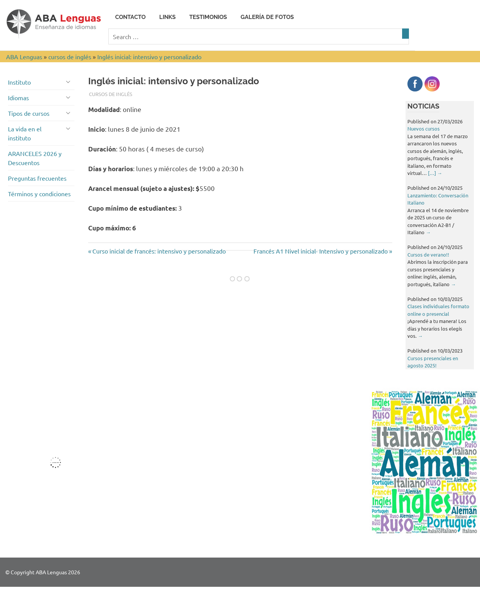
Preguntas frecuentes (37, 178)
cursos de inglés (110, 94)
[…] (435, 173)
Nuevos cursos (423, 128)
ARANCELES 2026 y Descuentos (35, 158)
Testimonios (208, 17)
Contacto (130, 17)
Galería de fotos (267, 17)
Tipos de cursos (28, 113)
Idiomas (18, 97)
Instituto (19, 82)
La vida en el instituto (24, 133)
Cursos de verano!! (428, 254)
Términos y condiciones (39, 193)
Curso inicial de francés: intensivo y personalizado (159, 251)
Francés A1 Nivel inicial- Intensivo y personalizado (320, 251)
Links (167, 17)
